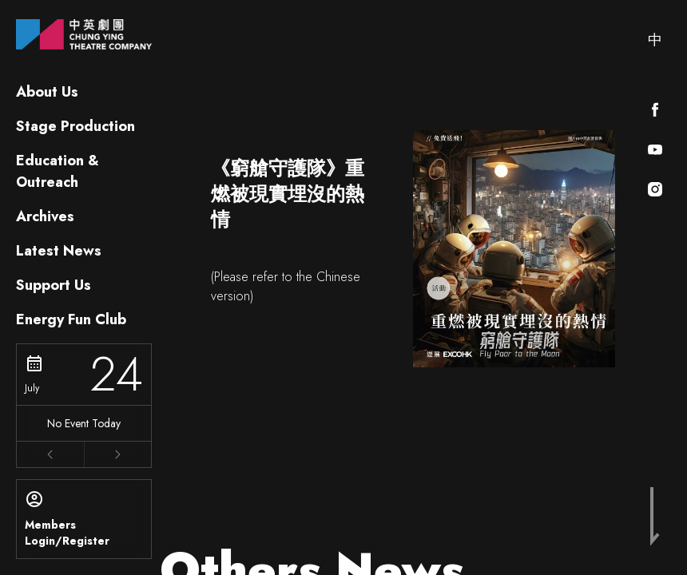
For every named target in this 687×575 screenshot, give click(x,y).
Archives (45, 216)
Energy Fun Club (71, 319)
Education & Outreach (57, 171)
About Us (47, 91)
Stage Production (75, 126)
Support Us (53, 285)
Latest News (58, 250)
